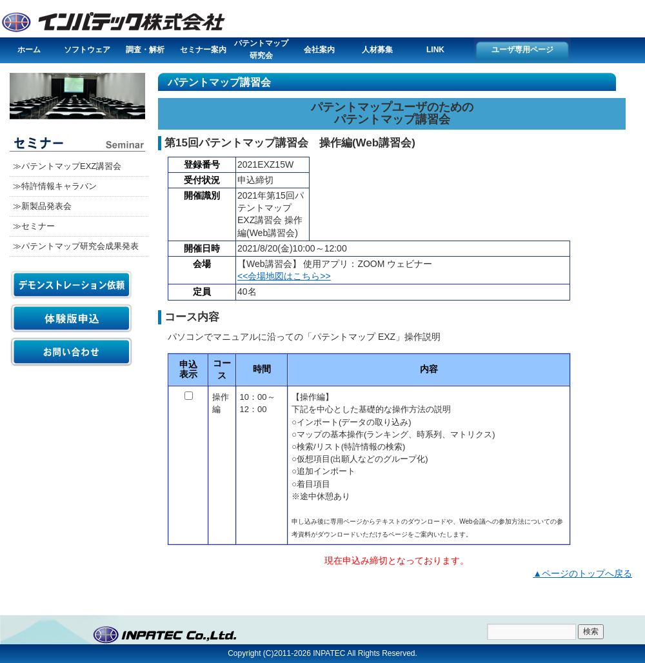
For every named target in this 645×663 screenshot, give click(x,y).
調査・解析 (145, 49)
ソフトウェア (87, 49)
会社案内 (319, 49)
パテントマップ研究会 (261, 49)
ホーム (29, 49)
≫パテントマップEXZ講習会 (67, 166)
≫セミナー (34, 226)
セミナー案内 (203, 49)
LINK (435, 49)
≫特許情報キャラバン (55, 186)
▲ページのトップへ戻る (582, 573)
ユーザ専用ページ (522, 49)
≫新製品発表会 (42, 206)
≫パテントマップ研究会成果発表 (76, 246)
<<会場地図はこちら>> (284, 276)
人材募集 (377, 49)
